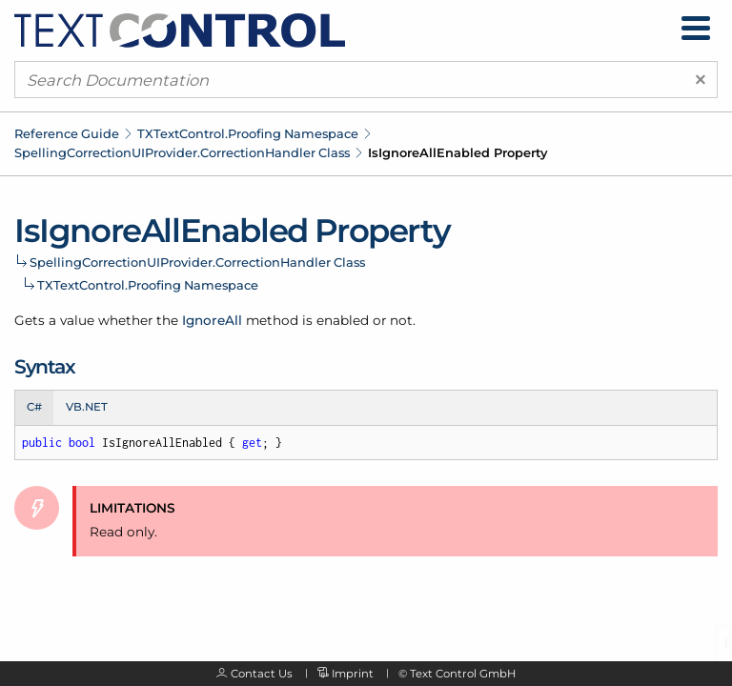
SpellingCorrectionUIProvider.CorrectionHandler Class (182, 152)
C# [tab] (34, 407)
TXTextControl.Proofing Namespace (247, 133)
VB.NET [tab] (87, 407)
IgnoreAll (212, 320)
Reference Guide (66, 133)
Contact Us (262, 673)
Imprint (353, 673)
